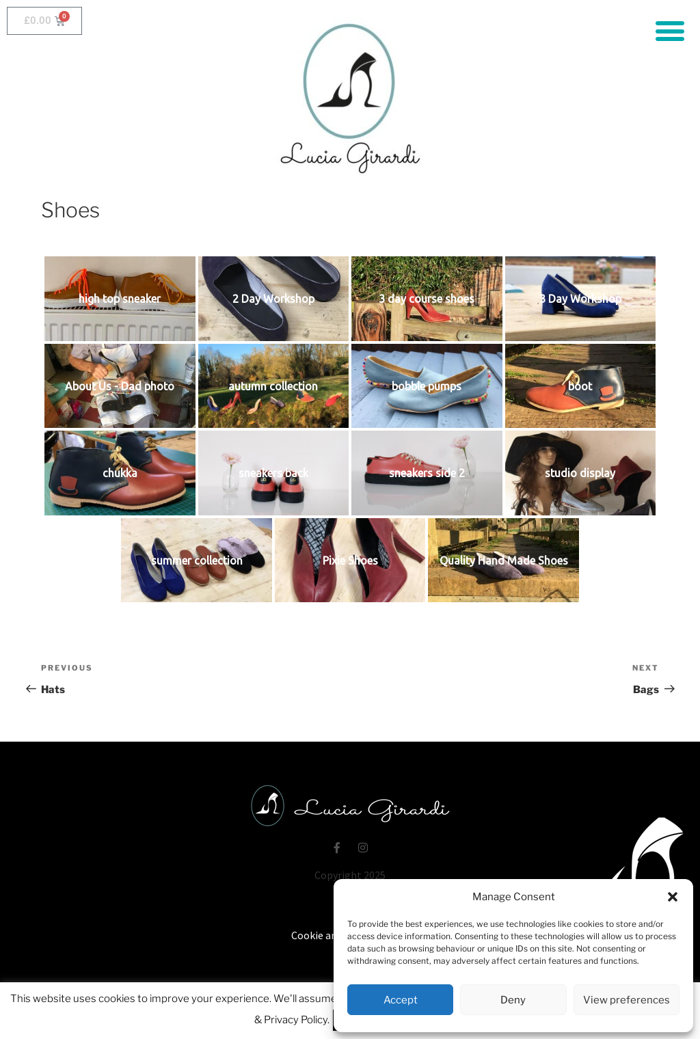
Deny (513, 1000)
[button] (672, 897)
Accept (400, 1000)
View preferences (626, 1000)
